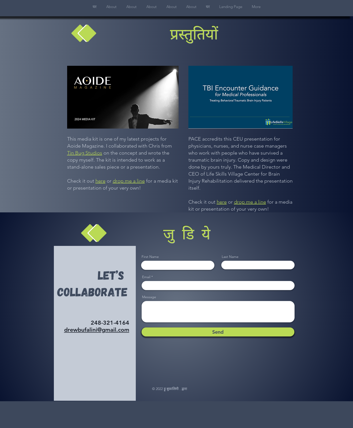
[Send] (218, 331)
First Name (150, 256)
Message (149, 297)
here (100, 181)
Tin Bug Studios (84, 153)
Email (146, 277)
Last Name (230, 256)
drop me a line (129, 181)
